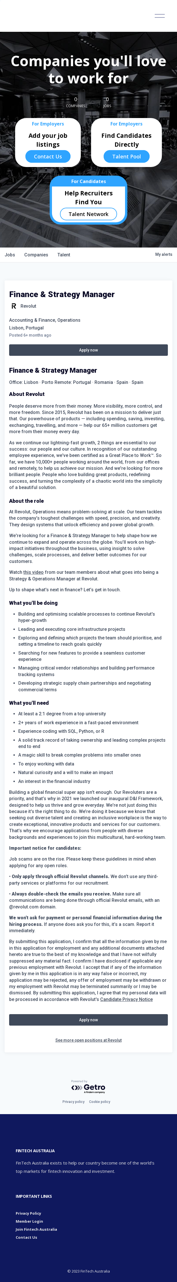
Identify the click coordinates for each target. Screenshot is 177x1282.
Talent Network (88, 214)
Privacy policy (74, 1102)
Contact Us (48, 156)
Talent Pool (126, 156)
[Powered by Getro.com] (88, 1087)
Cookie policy (99, 1102)
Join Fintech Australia (36, 1229)
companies (36, 255)
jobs (10, 255)
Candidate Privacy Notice (126, 999)
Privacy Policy (28, 1213)
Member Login (29, 1221)
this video (33, 572)
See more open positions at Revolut (88, 1040)
